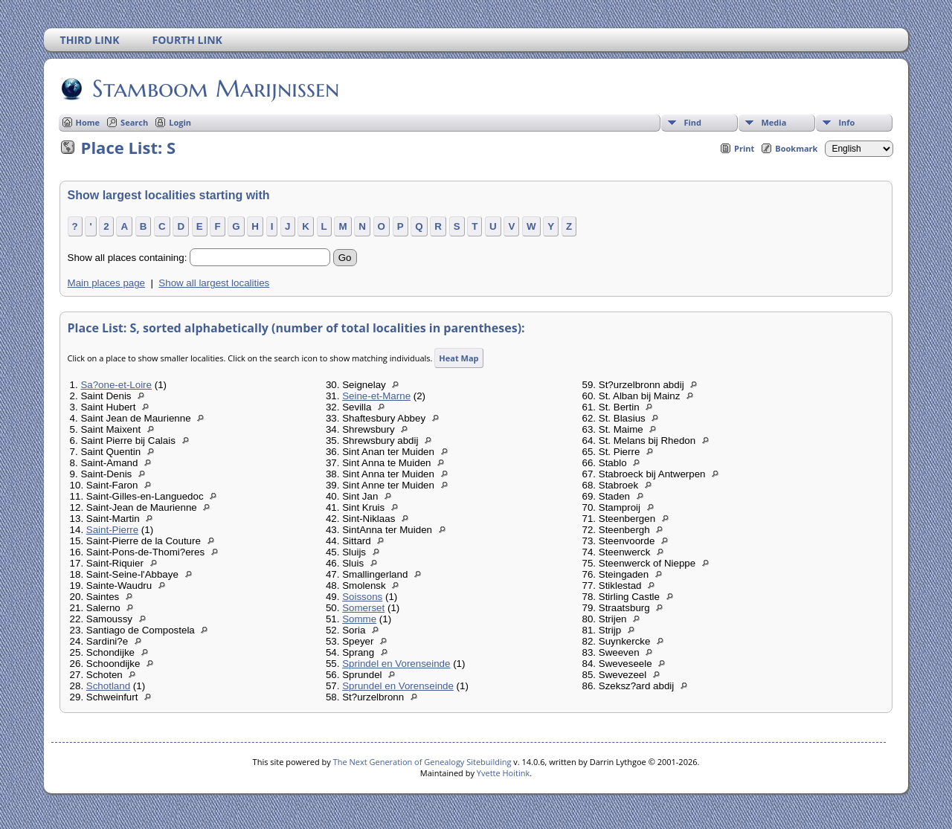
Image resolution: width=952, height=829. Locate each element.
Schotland (108, 685)
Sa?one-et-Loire (116, 384)
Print (744, 148)
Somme (359, 619)
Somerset (363, 607)
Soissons (362, 596)
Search (134, 122)
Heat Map (458, 358)
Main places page (106, 282)
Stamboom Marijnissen (214, 88)
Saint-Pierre (112, 529)
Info (846, 122)
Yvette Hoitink (503, 772)
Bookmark (796, 148)
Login (180, 122)
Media (773, 122)
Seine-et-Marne (376, 395)
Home (88, 122)
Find (692, 122)
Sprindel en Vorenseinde (396, 663)
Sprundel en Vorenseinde (398, 685)
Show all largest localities (213, 282)
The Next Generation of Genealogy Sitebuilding (422, 761)
